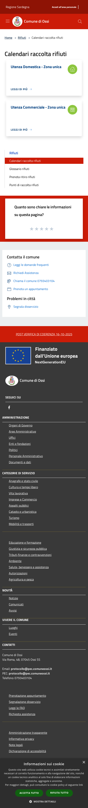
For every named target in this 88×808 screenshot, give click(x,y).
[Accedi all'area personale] (64, 7)
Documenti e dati (20, 462)
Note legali (16, 745)
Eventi (13, 634)
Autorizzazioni (18, 573)
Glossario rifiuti (19, 169)
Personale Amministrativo (26, 456)
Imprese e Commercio (23, 499)
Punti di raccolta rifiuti (24, 185)
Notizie (13, 598)
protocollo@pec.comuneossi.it (31, 668)
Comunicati (16, 604)
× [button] (83, 762)
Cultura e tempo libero (23, 487)
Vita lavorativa (18, 493)
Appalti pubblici (19, 505)
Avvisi (13, 610)
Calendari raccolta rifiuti (25, 160)
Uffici (12, 437)
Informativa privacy (21, 738)
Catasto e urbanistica (22, 511)
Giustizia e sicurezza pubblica (28, 548)
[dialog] (44, 783)
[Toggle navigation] (7, 21)
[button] (44, 801)
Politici (13, 450)
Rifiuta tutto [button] (59, 792)
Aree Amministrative (22, 431)
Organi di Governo (20, 425)
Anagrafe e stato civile (23, 481)
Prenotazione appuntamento (27, 695)
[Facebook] (9, 407)
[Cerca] (80, 21)
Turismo (14, 517)
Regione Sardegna (17, 7)
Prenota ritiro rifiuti (22, 177)
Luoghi (13, 627)
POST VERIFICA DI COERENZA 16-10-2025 (44, 334)
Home (8, 37)
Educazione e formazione (25, 542)
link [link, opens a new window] (81, 785)
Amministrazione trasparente (28, 732)
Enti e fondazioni (20, 443)
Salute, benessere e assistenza (29, 567)
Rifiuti (22, 37)
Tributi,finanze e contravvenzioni (30, 554)
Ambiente (15, 561)
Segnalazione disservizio (24, 701)
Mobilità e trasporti (21, 524)
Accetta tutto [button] (29, 793)
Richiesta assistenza (22, 714)
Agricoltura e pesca (21, 579)
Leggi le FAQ (17, 708)
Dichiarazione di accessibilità (27, 751)
